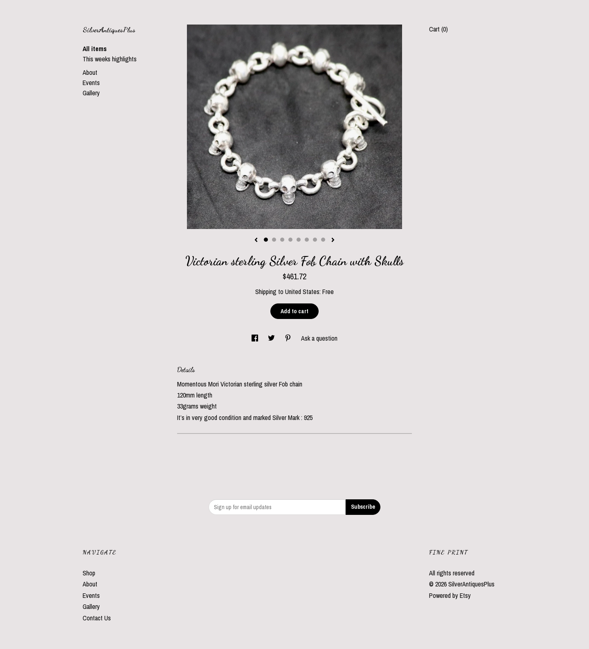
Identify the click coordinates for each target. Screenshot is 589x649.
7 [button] (315, 240)
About (90, 72)
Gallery (91, 92)
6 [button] (307, 240)
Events (91, 82)
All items (95, 48)
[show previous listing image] (256, 240)
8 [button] (323, 240)
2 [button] (274, 240)
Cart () (438, 29)
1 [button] (266, 240)
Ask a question (319, 338)
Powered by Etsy (450, 595)
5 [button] (299, 240)
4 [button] (290, 240)
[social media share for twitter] (272, 338)
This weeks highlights (110, 58)
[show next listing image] (333, 240)
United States (302, 291)
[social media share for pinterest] (289, 338)
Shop (89, 572)
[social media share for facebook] (256, 338)
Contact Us (97, 617)
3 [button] (282, 240)
